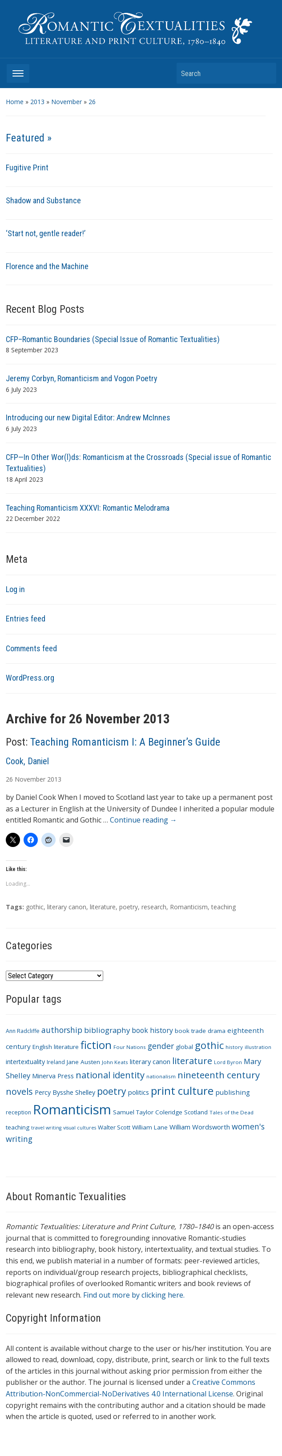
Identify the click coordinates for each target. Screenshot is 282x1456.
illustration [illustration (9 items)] (258, 1047)
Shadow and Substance (43, 200)
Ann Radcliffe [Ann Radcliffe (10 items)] (23, 1031)
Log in (15, 589)
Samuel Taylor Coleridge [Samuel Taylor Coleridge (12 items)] (147, 1112)
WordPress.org (30, 677)
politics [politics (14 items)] (138, 1092)
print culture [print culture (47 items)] (182, 1091)
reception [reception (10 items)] (18, 1112)
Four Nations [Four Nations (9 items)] (129, 1047)
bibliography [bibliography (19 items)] (107, 1030)
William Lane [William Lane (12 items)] (150, 1127)
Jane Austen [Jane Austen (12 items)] (83, 1062)
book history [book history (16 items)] (152, 1030)
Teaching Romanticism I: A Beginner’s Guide (125, 742)
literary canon (66, 907)
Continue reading (143, 820)
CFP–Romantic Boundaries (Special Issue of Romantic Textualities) (113, 339)
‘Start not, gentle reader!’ (45, 233)
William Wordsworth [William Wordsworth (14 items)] (199, 1126)
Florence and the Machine (47, 266)
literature (103, 907)
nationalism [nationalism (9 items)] (161, 1076)
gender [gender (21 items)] (161, 1046)
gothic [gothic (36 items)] (209, 1045)
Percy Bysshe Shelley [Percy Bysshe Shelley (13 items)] (65, 1092)
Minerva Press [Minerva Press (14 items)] (53, 1075)
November (66, 101)
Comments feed (31, 648)
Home (15, 101)
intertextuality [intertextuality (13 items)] (25, 1061)
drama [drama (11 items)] (217, 1031)
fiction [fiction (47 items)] (96, 1045)
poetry (128, 907)
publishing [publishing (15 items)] (232, 1092)
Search (265, 73)
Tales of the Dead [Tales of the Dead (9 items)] (231, 1112)
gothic (35, 907)
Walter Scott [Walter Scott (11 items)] (114, 1127)
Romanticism (189, 907)
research (153, 907)
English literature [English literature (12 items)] (55, 1047)
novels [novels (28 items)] (19, 1091)
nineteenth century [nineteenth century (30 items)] (218, 1075)
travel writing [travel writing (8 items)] (46, 1128)
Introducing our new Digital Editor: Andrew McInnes (88, 417)
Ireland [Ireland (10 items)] (56, 1062)
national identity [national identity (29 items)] (110, 1075)
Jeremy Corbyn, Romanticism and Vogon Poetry (81, 378)
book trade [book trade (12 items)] (190, 1031)
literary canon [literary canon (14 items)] (150, 1061)
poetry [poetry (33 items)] (111, 1091)
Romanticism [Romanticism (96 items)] (72, 1109)
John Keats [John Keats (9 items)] (115, 1062)
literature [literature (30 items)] (192, 1060)
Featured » (29, 138)
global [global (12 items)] (184, 1047)
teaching (223, 907)
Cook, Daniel (27, 761)
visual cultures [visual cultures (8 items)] (79, 1128)
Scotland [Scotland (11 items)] (196, 1112)
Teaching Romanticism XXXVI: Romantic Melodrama (87, 507)
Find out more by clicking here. (134, 1295)
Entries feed (25, 618)
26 (92, 101)
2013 (37, 101)
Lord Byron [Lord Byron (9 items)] (228, 1062)
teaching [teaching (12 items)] (17, 1127)
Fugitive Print (27, 167)
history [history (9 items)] (234, 1047)
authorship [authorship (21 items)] (61, 1029)
